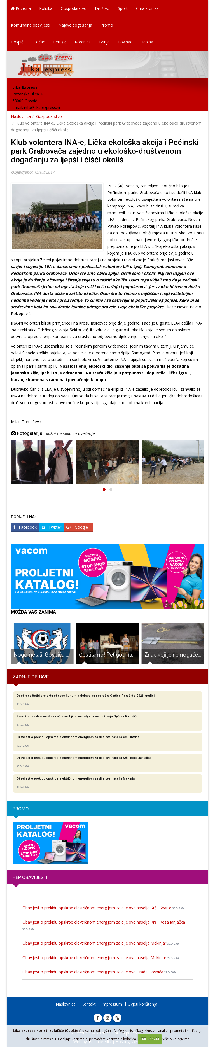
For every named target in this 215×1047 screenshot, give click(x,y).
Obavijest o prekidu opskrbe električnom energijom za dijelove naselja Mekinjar (101, 943)
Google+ (78, 527)
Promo (107, 25)
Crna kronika (147, 8)
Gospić (17, 42)
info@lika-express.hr (42, 107)
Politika (45, 8)
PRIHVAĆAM (149, 1039)
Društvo (102, 8)
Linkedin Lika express (107, 1018)
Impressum (112, 1004)
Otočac (38, 42)
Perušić (59, 42)
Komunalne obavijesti (30, 25)
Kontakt (88, 1004)
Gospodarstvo (74, 8)
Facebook (25, 527)
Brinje (104, 42)
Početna (21, 8)
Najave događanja (75, 25)
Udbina (147, 42)
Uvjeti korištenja (142, 1004)
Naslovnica (21, 116)
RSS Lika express (117, 1018)
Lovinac (125, 42)
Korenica (83, 42)
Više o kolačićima (176, 1039)
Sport (123, 8)
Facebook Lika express (98, 1018)
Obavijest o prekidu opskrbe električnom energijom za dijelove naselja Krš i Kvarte (103, 907)
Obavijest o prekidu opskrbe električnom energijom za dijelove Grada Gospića (99, 971)
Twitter (51, 527)
